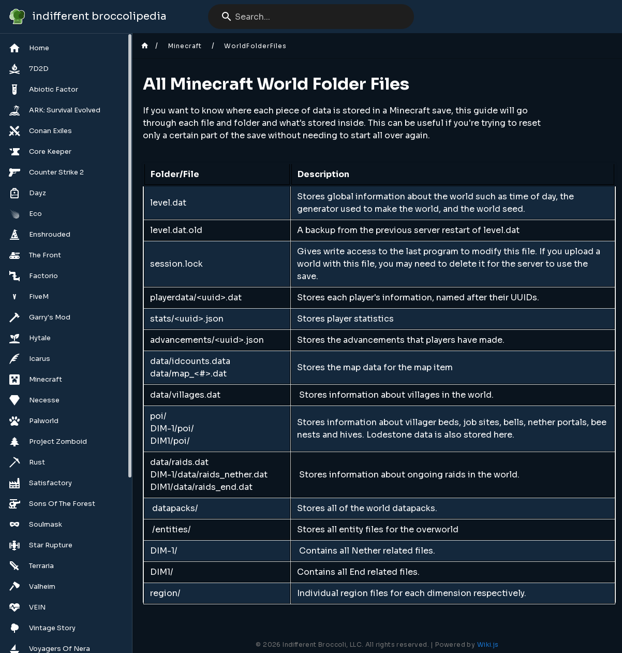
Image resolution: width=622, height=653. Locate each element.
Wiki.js (488, 644)
